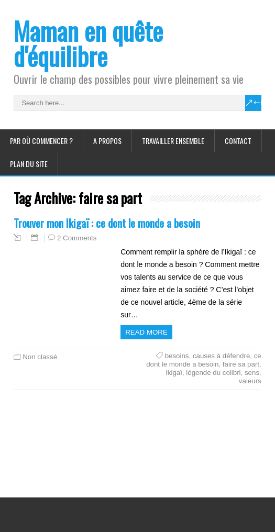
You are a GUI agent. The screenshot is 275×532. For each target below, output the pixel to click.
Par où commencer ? (41, 140)
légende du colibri (213, 372)
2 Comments (76, 238)
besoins (177, 356)
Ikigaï (174, 372)
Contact (238, 140)
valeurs (250, 381)
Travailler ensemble (173, 140)
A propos (107, 140)
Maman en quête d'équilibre (88, 43)
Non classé (40, 357)
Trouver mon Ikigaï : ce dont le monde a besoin (107, 223)
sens (252, 372)
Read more (146, 332)
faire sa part (241, 364)
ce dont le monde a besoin (203, 360)
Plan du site (29, 163)
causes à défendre (221, 356)
